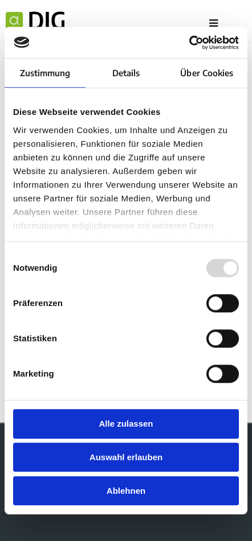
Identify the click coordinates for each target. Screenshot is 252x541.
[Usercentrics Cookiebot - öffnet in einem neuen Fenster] (189, 42)
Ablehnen (126, 490)
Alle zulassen (126, 424)
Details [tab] (126, 73)
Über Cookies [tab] (206, 73)
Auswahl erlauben (126, 457)
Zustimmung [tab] (45, 73)
